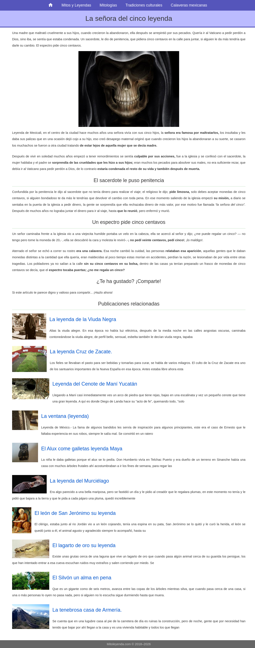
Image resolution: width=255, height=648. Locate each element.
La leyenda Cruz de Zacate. (81, 351)
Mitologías (108, 5)
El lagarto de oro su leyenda (84, 545)
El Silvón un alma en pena (82, 577)
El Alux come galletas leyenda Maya (81, 448)
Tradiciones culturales (143, 5)
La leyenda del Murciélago (79, 481)
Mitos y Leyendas (76, 5)
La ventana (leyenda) (65, 416)
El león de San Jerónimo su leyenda (75, 513)
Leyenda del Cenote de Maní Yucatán (95, 384)
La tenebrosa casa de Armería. (87, 610)
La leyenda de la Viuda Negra (82, 319)
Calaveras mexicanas (189, 5)
